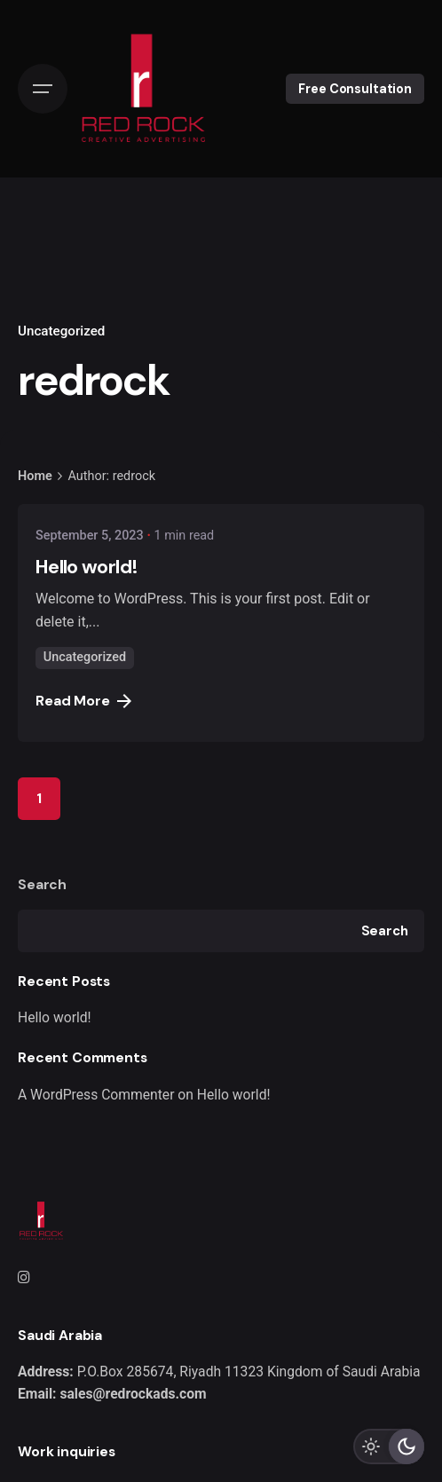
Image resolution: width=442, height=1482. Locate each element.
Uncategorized (61, 331)
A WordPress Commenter (96, 1094)
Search (42, 884)
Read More (83, 700)
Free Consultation (355, 89)
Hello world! (54, 1017)
